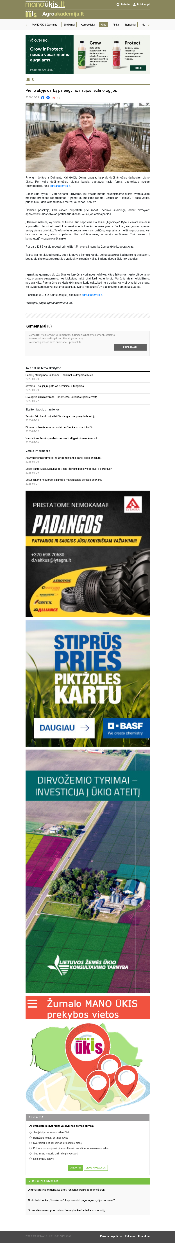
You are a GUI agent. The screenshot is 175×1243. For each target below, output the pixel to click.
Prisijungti (130, 347)
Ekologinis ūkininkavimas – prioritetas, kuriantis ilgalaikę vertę (61, 397)
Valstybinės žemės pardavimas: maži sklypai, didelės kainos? (61, 438)
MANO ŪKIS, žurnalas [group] (44, 24)
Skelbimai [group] (69, 24)
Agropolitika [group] (88, 24)
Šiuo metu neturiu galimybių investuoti (53, 1153)
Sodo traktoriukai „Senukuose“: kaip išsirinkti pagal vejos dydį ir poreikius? (69, 468)
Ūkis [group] (103, 24)
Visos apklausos (96, 1168)
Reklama (130, 1236)
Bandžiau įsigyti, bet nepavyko (48, 1137)
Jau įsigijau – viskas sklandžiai (49, 1132)
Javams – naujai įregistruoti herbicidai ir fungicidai (55, 386)
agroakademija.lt (60, 186)
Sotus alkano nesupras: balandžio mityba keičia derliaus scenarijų (64, 479)
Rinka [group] (116, 24)
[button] (26, 24)
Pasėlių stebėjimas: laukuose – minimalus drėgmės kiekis (59, 375)
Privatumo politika (111, 1236)
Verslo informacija (43, 1181)
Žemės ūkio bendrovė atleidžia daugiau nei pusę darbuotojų (60, 416)
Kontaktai (144, 1236)
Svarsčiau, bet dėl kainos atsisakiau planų (55, 1143)
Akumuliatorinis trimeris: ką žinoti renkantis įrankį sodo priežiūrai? (64, 457)
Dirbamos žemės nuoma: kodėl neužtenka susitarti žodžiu (59, 427)
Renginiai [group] (130, 24)
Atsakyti (75, 1168)
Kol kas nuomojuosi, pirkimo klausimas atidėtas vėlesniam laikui (68, 1148)
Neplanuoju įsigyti (41, 1158)
